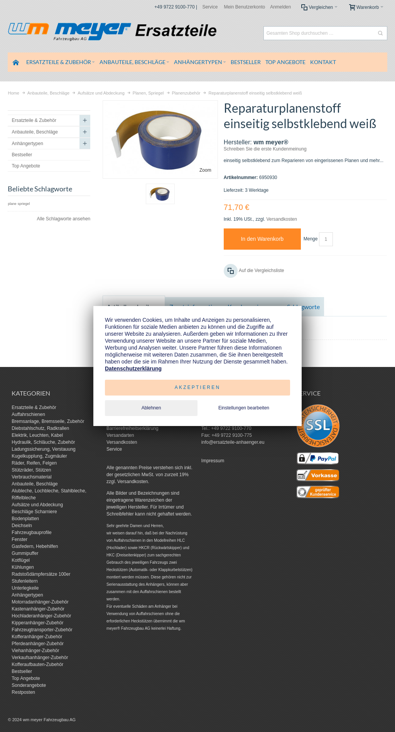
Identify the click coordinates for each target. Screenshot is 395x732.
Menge (311, 239)
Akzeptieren (198, 387)
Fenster (19, 539)
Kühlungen (23, 567)
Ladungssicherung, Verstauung (43, 449)
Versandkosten (281, 219)
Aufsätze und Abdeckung (37, 504)
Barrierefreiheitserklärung (132, 428)
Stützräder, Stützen (31, 470)
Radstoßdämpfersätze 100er (41, 574)
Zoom (205, 170)
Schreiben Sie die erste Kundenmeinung (265, 149)
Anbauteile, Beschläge (34, 484)
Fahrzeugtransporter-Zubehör (42, 629)
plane (12, 204)
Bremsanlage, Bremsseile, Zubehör (48, 421)
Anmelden (280, 7)
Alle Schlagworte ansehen (63, 218)
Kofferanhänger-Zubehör (37, 636)
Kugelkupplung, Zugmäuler (39, 456)
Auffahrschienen (28, 414)
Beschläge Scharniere (34, 511)
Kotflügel (21, 560)
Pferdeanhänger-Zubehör (38, 643)
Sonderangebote (29, 685)
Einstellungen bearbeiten (243, 408)
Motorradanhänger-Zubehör (40, 602)
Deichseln (22, 525)
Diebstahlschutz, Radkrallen (40, 428)
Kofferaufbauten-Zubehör (37, 664)
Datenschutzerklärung (133, 368)
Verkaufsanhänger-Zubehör (40, 657)
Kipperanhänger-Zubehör (37, 622)
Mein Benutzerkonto (244, 7)
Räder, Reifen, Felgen (34, 463)
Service (210, 7)
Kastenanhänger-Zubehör (38, 609)
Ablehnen (151, 408)
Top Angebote (26, 678)
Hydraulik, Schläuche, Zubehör (43, 442)
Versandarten (120, 435)
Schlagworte (303, 306)
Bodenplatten (25, 518)
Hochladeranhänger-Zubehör (41, 616)
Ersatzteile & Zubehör (34, 407)
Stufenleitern (24, 581)
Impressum (212, 460)
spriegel (24, 204)
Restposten (23, 692)
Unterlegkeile (25, 588)
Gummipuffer (25, 553)
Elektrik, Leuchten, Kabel (37, 435)
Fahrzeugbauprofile (31, 532)
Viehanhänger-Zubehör (35, 650)
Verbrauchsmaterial (31, 477)
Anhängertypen (27, 595)
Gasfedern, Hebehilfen (35, 546)
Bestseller (22, 671)
